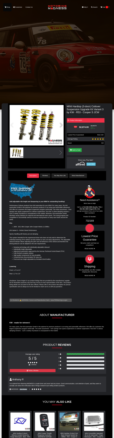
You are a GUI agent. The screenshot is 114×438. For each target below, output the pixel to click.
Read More (90, 248)
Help (85, 7)
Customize (17, 7)
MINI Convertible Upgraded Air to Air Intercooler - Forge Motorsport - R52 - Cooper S (94, 435)
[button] (61, 125)
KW (102, 143)
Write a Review (32, 370)
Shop (7, 7)
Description (33, 175)
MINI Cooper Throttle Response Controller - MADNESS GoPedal (45, 435)
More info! (100, 135)
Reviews (45, 175)
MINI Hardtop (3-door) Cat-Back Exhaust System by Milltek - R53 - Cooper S (69, 435)
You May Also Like (60, 175)
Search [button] (94, 7)
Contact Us (29, 7)
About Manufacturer (78, 175)
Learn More (91, 164)
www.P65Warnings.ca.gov (59, 300)
